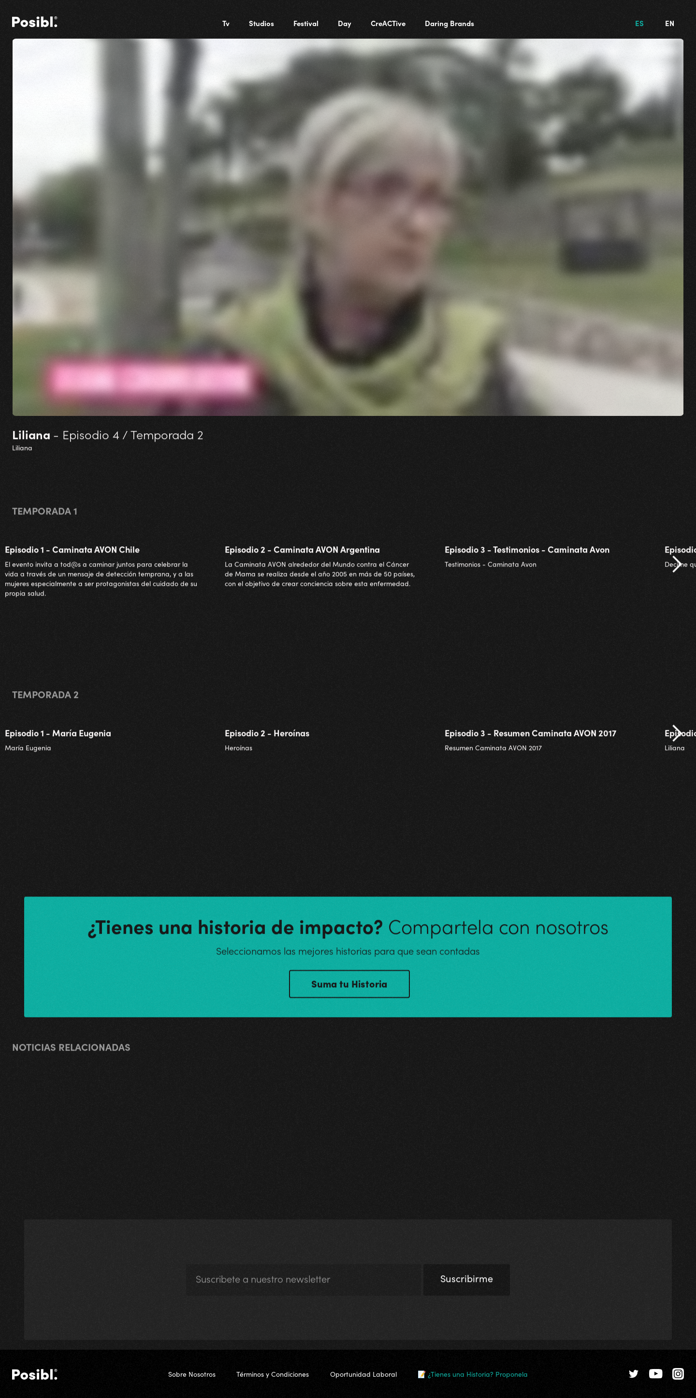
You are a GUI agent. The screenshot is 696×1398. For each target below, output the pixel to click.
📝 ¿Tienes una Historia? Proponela (473, 1374)
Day (344, 23)
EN (669, 23)
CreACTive (388, 23)
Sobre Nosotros (192, 1374)
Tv (226, 23)
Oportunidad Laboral (363, 1374)
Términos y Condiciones (272, 1374)
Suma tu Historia (349, 989)
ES (639, 23)
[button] (676, 570)
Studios (261, 23)
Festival (306, 23)
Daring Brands (449, 23)
